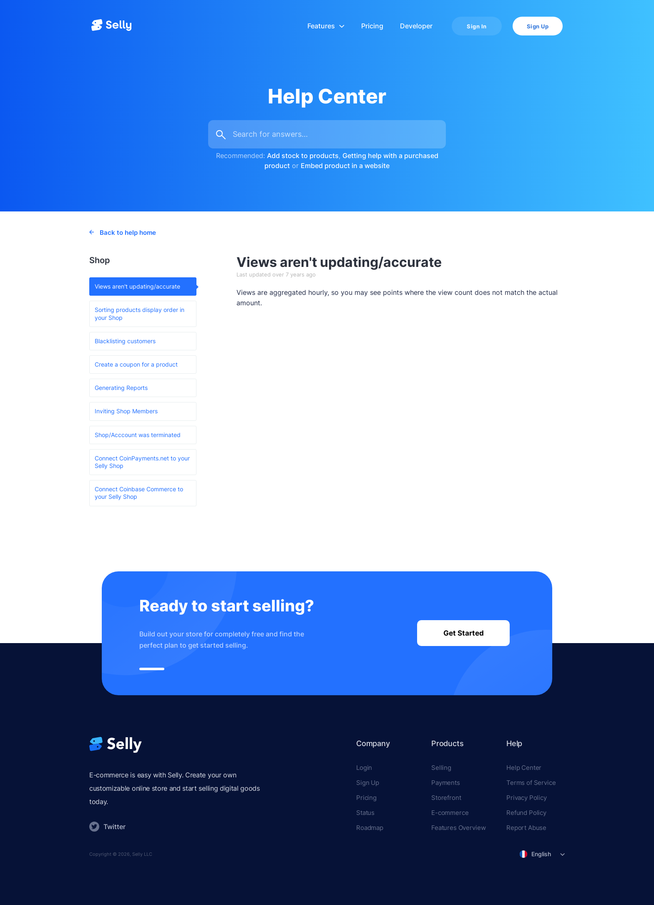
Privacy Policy (526, 798)
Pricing (372, 26)
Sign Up (538, 26)
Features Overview (458, 828)
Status (365, 813)
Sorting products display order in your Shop (139, 313)
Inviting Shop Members (126, 411)
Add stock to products (303, 155)
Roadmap (369, 828)
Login (364, 768)
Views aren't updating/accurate (137, 286)
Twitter (107, 827)
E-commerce (450, 813)
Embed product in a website (345, 165)
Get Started (463, 633)
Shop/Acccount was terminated (138, 434)
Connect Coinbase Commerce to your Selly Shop (139, 492)
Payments (445, 783)
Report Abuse (526, 828)
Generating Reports (121, 387)
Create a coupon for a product (136, 364)
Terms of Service (531, 783)
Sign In (477, 26)
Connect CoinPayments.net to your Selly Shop (142, 462)
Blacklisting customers (125, 340)
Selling (441, 768)
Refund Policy (526, 813)
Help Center (523, 768)
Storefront (446, 798)
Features (326, 26)
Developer (416, 26)
